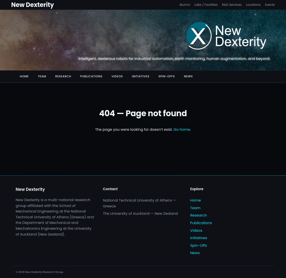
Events (270, 5)
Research (63, 76)
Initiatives (140, 76)
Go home (182, 129)
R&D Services (232, 5)
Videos (117, 76)
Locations (253, 5)
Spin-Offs (166, 76)
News (188, 76)
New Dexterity (32, 5)
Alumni (184, 5)
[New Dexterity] (227, 37)
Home (24, 76)
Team (42, 76)
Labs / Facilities (205, 5)
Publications (91, 76)
